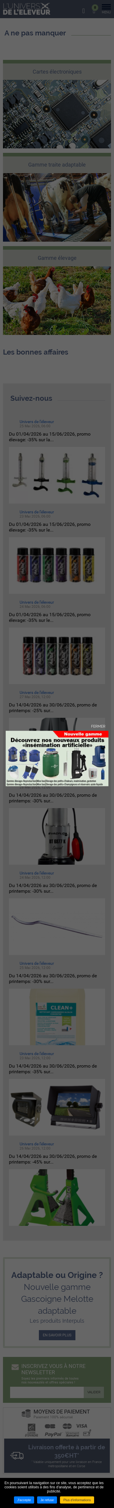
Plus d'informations (77, 1500)
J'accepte (24, 1500)
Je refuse (47, 1500)
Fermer (98, 726)
